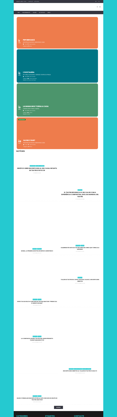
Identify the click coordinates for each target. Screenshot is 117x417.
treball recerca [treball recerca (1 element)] (64, 406)
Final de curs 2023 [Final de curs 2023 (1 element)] (59, 390)
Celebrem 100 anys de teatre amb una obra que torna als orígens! (80, 193)
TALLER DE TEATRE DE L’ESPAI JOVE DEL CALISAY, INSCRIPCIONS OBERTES (80, 225)
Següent (58, 352)
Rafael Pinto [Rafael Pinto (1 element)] (69, 401)
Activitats (42, 11)
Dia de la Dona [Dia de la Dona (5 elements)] (60, 380)
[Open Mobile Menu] (99, 6)
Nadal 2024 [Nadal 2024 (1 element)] (55, 398)
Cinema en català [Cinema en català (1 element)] (67, 373)
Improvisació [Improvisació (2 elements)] (57, 393)
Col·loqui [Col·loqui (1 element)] (60, 376)
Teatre (34, 11)
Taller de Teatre (20, 381)
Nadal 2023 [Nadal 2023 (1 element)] (50, 398)
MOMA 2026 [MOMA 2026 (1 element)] (67, 392)
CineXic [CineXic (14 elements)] (49, 376)
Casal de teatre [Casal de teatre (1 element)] (48, 373)
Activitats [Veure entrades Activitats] (32, 110)
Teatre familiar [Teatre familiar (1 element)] (58, 406)
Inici (19, 11)
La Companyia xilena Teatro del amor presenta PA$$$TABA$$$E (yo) (37, 284)
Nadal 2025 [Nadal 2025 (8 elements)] (62, 398)
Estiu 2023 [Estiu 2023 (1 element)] (54, 390)
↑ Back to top (85, 415)
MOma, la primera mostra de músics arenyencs (37, 196)
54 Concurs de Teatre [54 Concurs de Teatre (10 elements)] (61, 371)
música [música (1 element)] (46, 398)
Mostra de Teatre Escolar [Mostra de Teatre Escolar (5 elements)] (58, 395)
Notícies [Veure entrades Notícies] (80, 134)
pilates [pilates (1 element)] (54, 401)
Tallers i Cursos (20, 384)
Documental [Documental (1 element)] (58, 387)
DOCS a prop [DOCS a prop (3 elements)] (59, 383)
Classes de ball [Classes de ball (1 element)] (56, 376)
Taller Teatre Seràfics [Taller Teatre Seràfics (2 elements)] (50, 406)
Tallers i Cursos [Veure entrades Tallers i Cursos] (40, 110)
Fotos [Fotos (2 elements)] (64, 390)
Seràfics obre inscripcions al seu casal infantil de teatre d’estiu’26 (37, 114)
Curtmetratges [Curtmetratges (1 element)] (52, 380)
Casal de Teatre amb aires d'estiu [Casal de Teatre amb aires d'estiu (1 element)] (57, 373)
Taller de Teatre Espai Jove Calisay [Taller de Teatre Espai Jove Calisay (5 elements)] (57, 404)
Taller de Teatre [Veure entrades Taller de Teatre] (78, 313)
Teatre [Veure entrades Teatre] (82, 190)
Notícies (18, 377)
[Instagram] (96, 6)
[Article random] (95, 1)
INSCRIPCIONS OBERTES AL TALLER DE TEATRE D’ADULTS (80, 316)
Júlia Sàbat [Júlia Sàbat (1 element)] (63, 392)
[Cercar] (99, 1)
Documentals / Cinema (22, 371)
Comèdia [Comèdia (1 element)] (64, 376)
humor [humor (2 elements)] (51, 393)
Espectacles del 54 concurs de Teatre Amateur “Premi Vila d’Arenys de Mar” (37, 247)
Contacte (30, 1)
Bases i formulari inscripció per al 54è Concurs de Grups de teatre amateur (37, 343)
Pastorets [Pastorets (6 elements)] (49, 401)
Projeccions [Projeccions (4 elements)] (62, 401)
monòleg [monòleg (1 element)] (47, 395)
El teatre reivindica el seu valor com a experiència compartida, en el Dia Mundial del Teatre (80, 139)
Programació (26, 11)
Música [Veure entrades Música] (34, 193)
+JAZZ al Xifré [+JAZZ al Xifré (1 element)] (47, 364)
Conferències (19, 368)
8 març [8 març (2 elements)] (52, 364)
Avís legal (36, 1)
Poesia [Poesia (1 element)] (57, 401)
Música (18, 374)
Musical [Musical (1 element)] (69, 395)
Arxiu (49, 11)
